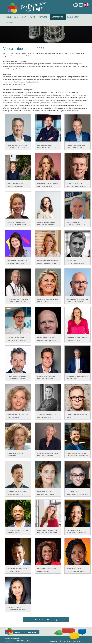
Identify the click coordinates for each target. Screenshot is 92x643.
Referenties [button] (57, 17)
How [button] (24, 17)
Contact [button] (11, 23)
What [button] (33, 17)
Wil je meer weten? (46, 620)
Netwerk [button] (44, 17)
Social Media (73, 17)
